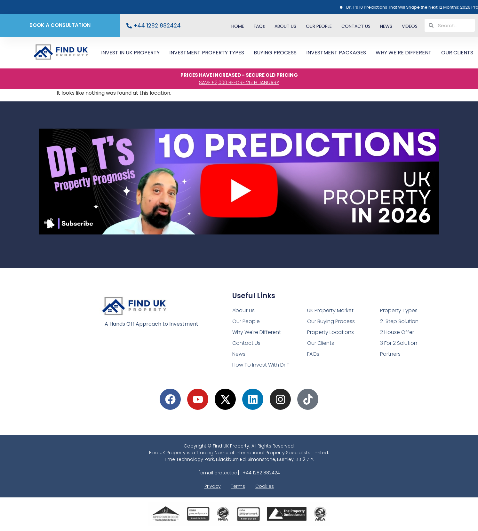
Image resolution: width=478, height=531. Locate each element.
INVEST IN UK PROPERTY (130, 52)
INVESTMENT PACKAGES (336, 52)
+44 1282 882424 (157, 25)
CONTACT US (355, 26)
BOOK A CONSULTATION (60, 25)
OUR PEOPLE (319, 26)
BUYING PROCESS (275, 52)
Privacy (212, 486)
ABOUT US (285, 26)
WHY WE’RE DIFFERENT (404, 52)
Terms (238, 486)
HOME (237, 26)
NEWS (386, 26)
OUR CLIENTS (457, 52)
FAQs (259, 26)
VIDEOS (410, 26)
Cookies (264, 486)
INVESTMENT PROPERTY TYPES (206, 52)
